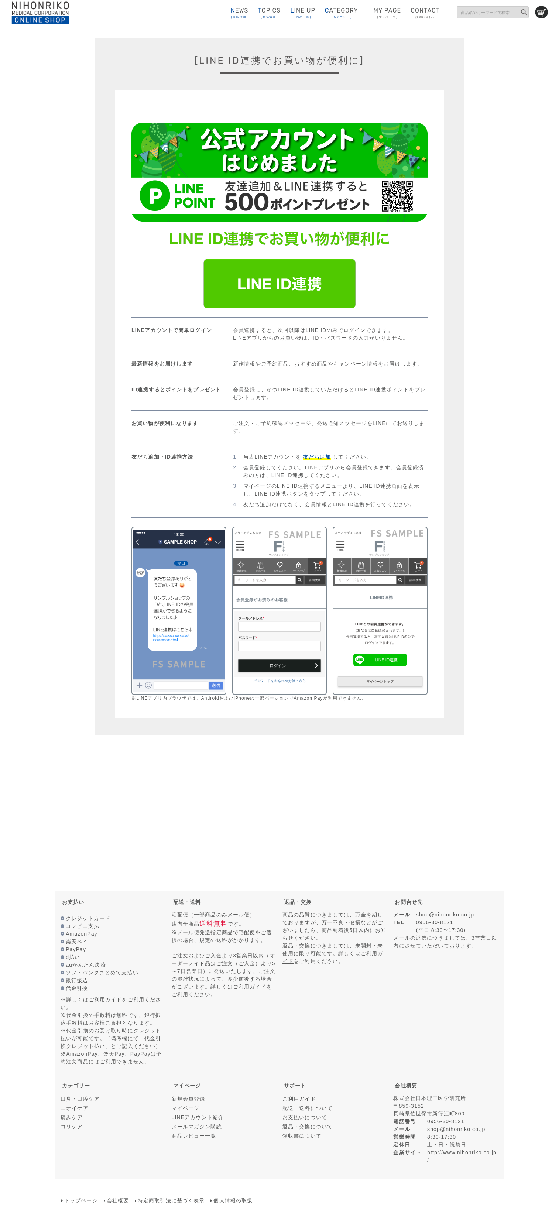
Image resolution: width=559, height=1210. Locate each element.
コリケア (72, 1127)
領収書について (302, 1136)
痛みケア (72, 1117)
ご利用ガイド (105, 999)
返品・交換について (307, 1127)
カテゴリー (76, 1086)
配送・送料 (187, 902)
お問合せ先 (409, 902)
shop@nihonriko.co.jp (445, 915)
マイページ (187, 1086)
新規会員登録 (188, 1099)
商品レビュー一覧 (194, 1136)
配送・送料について (307, 1108)
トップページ (80, 1200)
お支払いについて (304, 1117)
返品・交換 (298, 902)
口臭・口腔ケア (80, 1099)
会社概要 (406, 1086)
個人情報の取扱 (233, 1200)
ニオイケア (75, 1108)
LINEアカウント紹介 (198, 1117)
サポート (295, 1086)
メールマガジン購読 (197, 1127)
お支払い (73, 902)
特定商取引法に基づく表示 (170, 1200)
